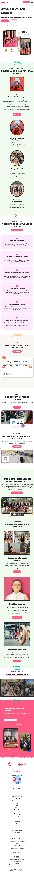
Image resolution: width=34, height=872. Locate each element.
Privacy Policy (17, 828)
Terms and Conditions (17, 830)
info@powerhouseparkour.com (18, 854)
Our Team (17, 819)
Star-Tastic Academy (17, 796)
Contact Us (17, 825)
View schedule (17, 446)
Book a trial (26, 2)
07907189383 (18, 857)
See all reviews (17, 351)
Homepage (17, 791)
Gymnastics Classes (17, 794)
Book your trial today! (10, 720)
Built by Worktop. (21, 870)
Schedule (17, 807)
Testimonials (17, 821)
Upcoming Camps (17, 803)
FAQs (17, 823)
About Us (17, 816)
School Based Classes (17, 800)
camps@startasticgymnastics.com (18, 859)
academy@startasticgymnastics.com (18, 864)
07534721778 (18, 852)
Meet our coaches (17, 617)
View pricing (17, 407)
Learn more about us (17, 493)
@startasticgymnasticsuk (17, 674)
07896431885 (18, 847)
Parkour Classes (17, 798)
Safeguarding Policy (17, 834)
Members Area (17, 809)
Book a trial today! (17, 230)
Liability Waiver (17, 832)
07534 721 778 (14, 20)
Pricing (17, 805)
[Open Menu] (32, 2)
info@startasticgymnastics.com (18, 848)
